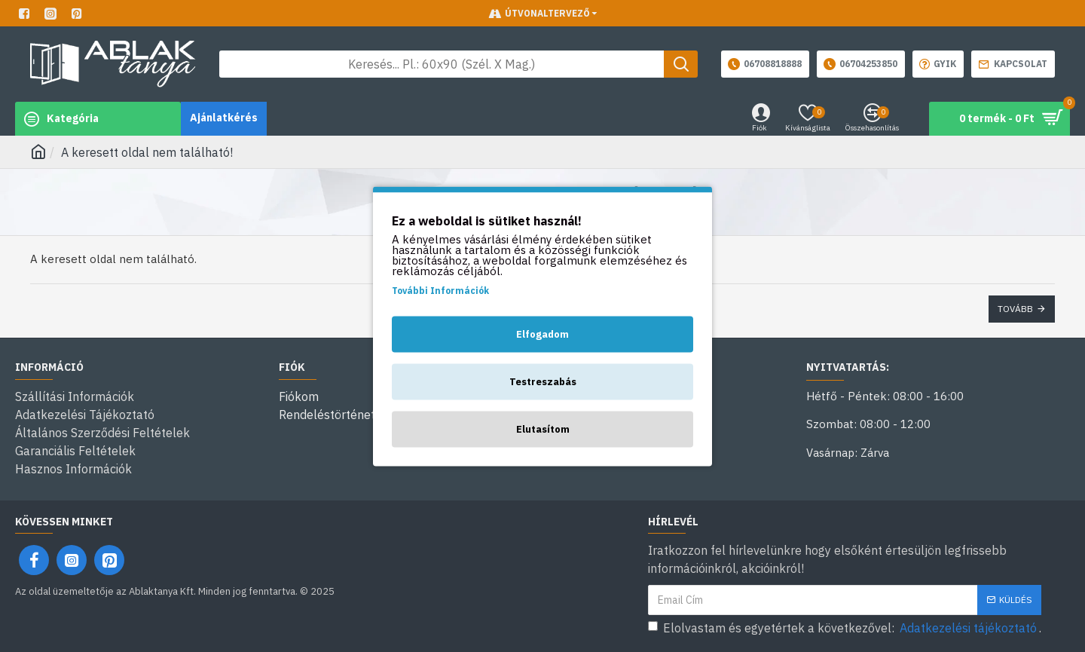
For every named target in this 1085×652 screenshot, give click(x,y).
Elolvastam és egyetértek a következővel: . (844, 628)
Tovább (1015, 308)
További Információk (440, 289)
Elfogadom (542, 333)
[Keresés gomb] (681, 64)
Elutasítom (543, 428)
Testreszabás (542, 381)
